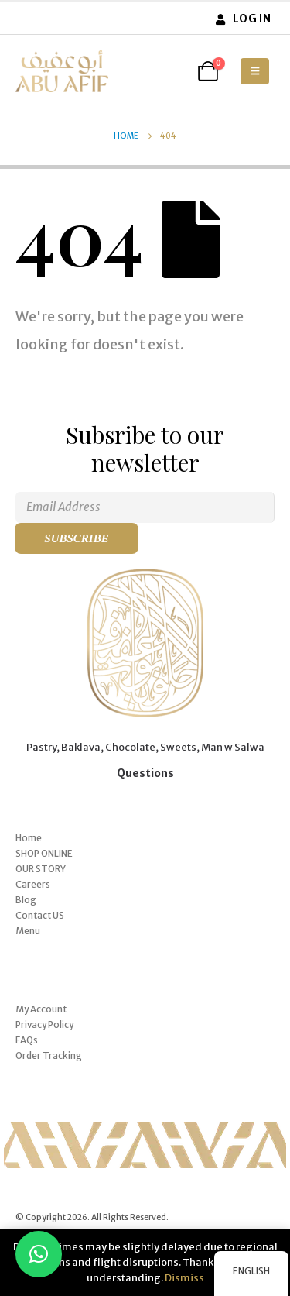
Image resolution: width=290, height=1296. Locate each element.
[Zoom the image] (145, 577)
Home (28, 838)
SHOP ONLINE (44, 853)
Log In (242, 19)
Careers (32, 884)
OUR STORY (40, 869)
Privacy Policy (44, 1024)
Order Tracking (48, 1055)
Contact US (39, 915)
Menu (27, 931)
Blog (25, 900)
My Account (41, 1009)
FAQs (26, 1040)
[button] (255, 71)
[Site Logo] (61, 71)
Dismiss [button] (184, 1277)
